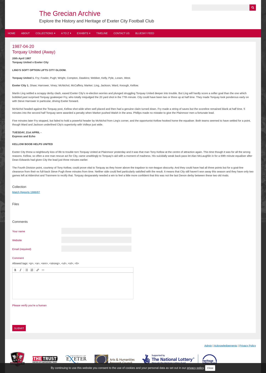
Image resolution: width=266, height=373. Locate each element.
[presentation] (15, 270)
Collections (44, 33)
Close (210, 368)
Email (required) (21, 249)
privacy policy (195, 367)
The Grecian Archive (69, 13)
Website (17, 240)
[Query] (224, 7)
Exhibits (82, 33)
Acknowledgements (225, 345)
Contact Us (122, 33)
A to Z (65, 33)
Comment (18, 257)
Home (11, 33)
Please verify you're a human (29, 305)
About (25, 33)
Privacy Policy (247, 345)
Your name (18, 231)
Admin (208, 345)
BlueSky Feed (144, 33)
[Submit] (252, 7)
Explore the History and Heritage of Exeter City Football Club (96, 21)
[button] (15, 270)
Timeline (102, 33)
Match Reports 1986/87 (26, 192)
